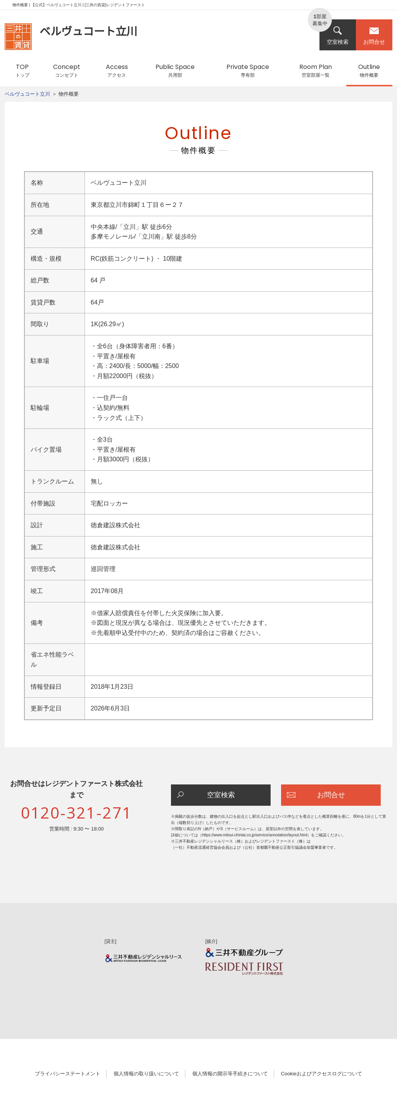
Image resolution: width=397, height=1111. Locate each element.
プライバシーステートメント (67, 1074)
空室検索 (338, 35)
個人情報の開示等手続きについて (230, 1074)
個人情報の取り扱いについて (146, 1074)
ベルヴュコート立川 (27, 94)
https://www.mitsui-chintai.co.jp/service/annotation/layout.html (254, 835)
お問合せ (374, 35)
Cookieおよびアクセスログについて (321, 1074)
